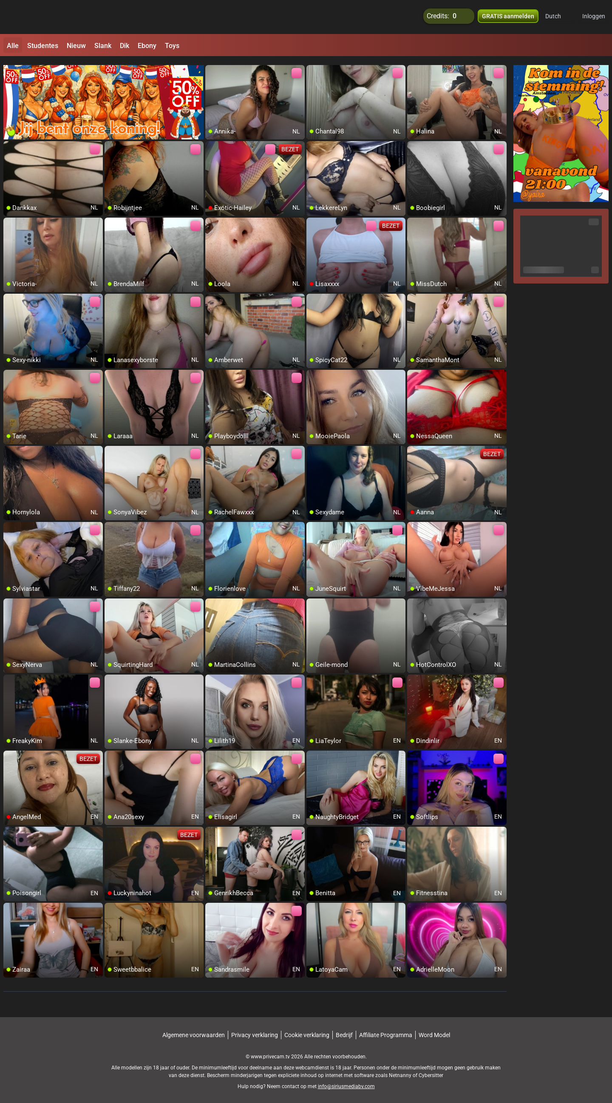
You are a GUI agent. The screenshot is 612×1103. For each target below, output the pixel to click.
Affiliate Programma (385, 1030)
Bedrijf (344, 1030)
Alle (13, 46)
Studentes (42, 46)
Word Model (434, 1030)
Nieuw (76, 46)
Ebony (147, 46)
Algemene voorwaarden (193, 1030)
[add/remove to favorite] (212, 68)
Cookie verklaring (306, 1030)
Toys (172, 46)
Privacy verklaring (254, 1030)
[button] (558, 17)
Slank (102, 46)
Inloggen (593, 17)
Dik (124, 46)
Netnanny (401, 1071)
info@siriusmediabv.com (346, 1082)
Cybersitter (431, 1071)
